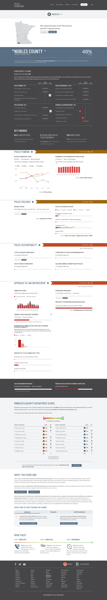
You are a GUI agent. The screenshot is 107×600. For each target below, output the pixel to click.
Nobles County (28, 51)
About (52, 4)
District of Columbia (20, 583)
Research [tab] (53, 512)
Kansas (32, 581)
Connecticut (18, 581)
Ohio (62, 579)
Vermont (79, 581)
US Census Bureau (47, 192)
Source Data (34, 492)
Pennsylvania (64, 585)
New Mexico (64, 574)
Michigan (48, 574)
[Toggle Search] (92, 4)
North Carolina (49, 583)
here (63, 486)
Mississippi (49, 579)
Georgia (32, 570)
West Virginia (80, 587)
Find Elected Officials (69, 523)
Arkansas (18, 574)
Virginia (78, 579)
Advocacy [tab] (27, 512)
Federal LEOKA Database (86, 177)
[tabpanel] (53, 520)
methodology (20, 492)
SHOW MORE (53, 457)
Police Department (88, 248)
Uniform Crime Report (70, 235)
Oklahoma (63, 581)
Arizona (17, 575)
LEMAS (90, 235)
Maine (47, 572)
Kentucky (33, 583)
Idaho (32, 575)
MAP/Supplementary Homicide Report (83, 310)
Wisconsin (79, 585)
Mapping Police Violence (46, 218)
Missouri (48, 577)
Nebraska (48, 587)
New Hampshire (65, 570)
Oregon (63, 583)
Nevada (63, 575)
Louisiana (33, 585)
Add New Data (76, 465)
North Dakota (49, 585)
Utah (78, 577)
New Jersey (64, 572)
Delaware (18, 585)
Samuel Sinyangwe (52, 488)
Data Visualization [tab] (79, 512)
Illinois (32, 577)
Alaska (17, 570)
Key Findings (59, 4)
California (18, 577)
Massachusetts (34, 587)
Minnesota (53, 14)
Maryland (48, 570)
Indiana (32, 579)
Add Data (24, 259)
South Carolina (80, 570)
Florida (17, 587)
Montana (48, 581)
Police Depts (44, 32)
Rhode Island (64, 587)
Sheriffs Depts (53, 32)
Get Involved (84, 564)
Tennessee (79, 574)
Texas (78, 575)
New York (63, 577)
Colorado (18, 579)
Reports (67, 4)
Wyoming (79, 588)
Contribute (75, 4)
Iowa (32, 574)
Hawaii (32, 572)
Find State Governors (28, 523)
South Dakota (80, 572)
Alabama (18, 572)
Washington (79, 583)
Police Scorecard (19, 5)
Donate (84, 4)
